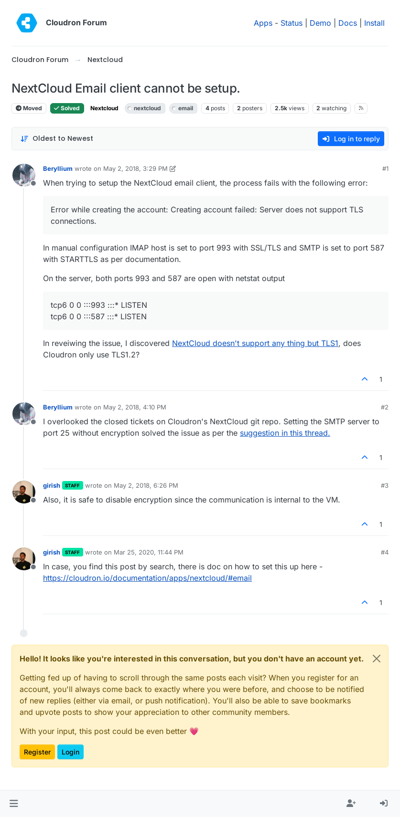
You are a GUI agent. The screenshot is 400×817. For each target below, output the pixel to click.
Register (37, 752)
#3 (385, 485)
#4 (385, 552)
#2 (385, 407)
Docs (347, 23)
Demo (320, 23)
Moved (29, 108)
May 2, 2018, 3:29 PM (135, 168)
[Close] (376, 658)
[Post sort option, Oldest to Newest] (56, 138)
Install (374, 23)
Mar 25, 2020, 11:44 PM (149, 552)
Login (70, 752)
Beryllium (58, 168)
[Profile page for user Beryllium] (23, 175)
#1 (385, 168)
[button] (13, 803)
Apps (263, 23)
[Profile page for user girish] (23, 492)
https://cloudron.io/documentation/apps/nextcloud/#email (147, 578)
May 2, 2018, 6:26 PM (146, 485)
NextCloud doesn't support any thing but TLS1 (255, 343)
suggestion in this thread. (285, 433)
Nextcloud (104, 108)
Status (292, 23)
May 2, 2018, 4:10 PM (134, 407)
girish (51, 485)
